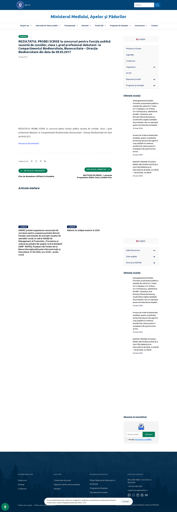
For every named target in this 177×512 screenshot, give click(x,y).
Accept (140, 439)
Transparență (70, 26)
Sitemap (21, 484)
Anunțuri (57, 489)
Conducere (22, 489)
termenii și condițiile (143, 439)
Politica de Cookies (25, 505)
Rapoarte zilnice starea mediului (67, 484)
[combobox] (144, 5)
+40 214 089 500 (135, 486)
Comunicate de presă (62, 480)
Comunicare (141, 26)
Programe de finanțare (120, 26)
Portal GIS (100, 26)
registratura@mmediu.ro (138, 490)
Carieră (23, 36)
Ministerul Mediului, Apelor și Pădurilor (88, 16)
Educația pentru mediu (99, 492)
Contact (154, 26)
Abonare (148, 434)
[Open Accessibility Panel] (5, 507)
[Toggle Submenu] (154, 67)
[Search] (157, 5)
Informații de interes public (48, 26)
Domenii (86, 26)
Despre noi (26, 26)
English (140, 39)
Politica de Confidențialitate (44, 505)
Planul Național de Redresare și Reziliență (102, 482)
